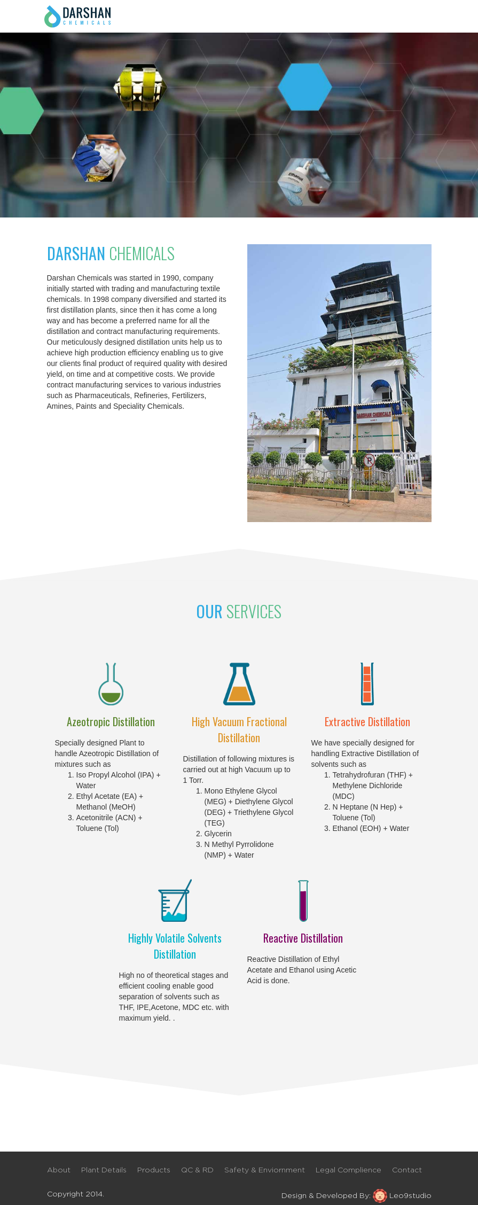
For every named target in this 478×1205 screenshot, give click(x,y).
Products (153, 1170)
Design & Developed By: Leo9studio (356, 1195)
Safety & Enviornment (264, 1170)
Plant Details (104, 1170)
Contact (407, 1170)
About (58, 1170)
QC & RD (197, 1170)
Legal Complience (348, 1170)
